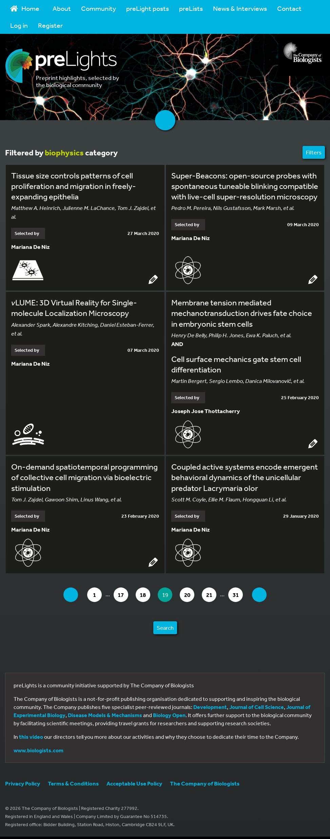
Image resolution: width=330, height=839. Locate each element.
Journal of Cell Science (256, 707)
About (62, 8)
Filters (314, 152)
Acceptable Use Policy (134, 784)
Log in (19, 25)
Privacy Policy (22, 784)
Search (165, 628)
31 (242, 595)
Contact (289, 8)
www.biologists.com (38, 751)
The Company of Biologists (204, 784)
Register (50, 25)
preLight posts (147, 8)
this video (31, 737)
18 (144, 595)
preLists (191, 8)
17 (120, 595)
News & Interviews (240, 8)
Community (98, 8)
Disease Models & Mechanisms (105, 715)
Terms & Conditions (73, 784)
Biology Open (169, 715)
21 (214, 595)
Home (24, 8)
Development (210, 707)
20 (190, 595)
